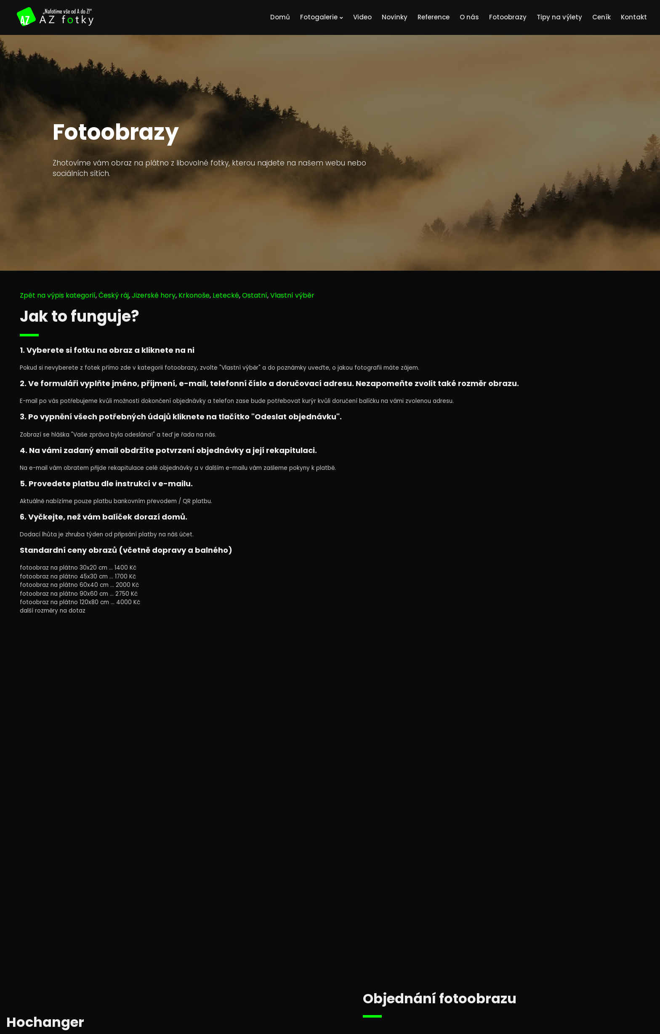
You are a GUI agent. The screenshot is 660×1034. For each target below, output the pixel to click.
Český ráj (113, 295)
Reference (434, 17)
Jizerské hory (154, 295)
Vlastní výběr (292, 295)
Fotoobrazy (508, 17)
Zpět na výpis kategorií (58, 295)
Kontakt (634, 17)
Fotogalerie (321, 17)
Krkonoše (194, 295)
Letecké (226, 295)
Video (362, 17)
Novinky (394, 17)
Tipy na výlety (559, 17)
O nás (469, 17)
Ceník (601, 17)
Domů (280, 17)
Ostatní (254, 295)
